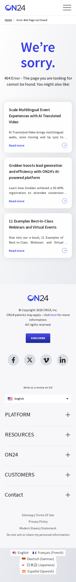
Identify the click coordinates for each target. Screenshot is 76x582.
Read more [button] (38, 145)
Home (8, 20)
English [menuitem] (23, 552)
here (53, 315)
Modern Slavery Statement (38, 528)
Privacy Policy (38, 521)
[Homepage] (15, 8)
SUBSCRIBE (38, 338)
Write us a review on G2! (38, 387)
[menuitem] (21, 553)
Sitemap (28, 515)
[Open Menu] (67, 7)
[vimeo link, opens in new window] (46, 360)
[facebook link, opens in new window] (13, 360)
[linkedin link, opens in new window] (62, 360)
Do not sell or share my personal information (38, 535)
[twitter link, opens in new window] (29, 360)
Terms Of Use (44, 515)
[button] (38, 416)
